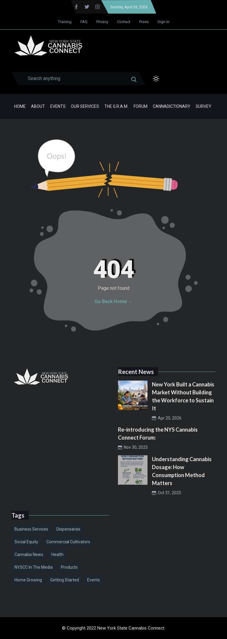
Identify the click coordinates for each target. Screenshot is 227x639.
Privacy (102, 21)
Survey (203, 106)
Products (69, 567)
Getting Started (64, 580)
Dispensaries (68, 529)
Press (144, 21)
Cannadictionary (171, 106)
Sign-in (163, 21)
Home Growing (28, 580)
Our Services (85, 106)
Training (65, 21)
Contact (123, 21)
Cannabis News (28, 554)
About (38, 106)
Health (57, 554)
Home (20, 106)
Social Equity (26, 541)
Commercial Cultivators (68, 541)
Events (58, 106)
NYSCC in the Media (33, 567)
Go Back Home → (114, 301)
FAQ (83, 21)
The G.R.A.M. (116, 106)
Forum (140, 106)
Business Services (31, 529)
